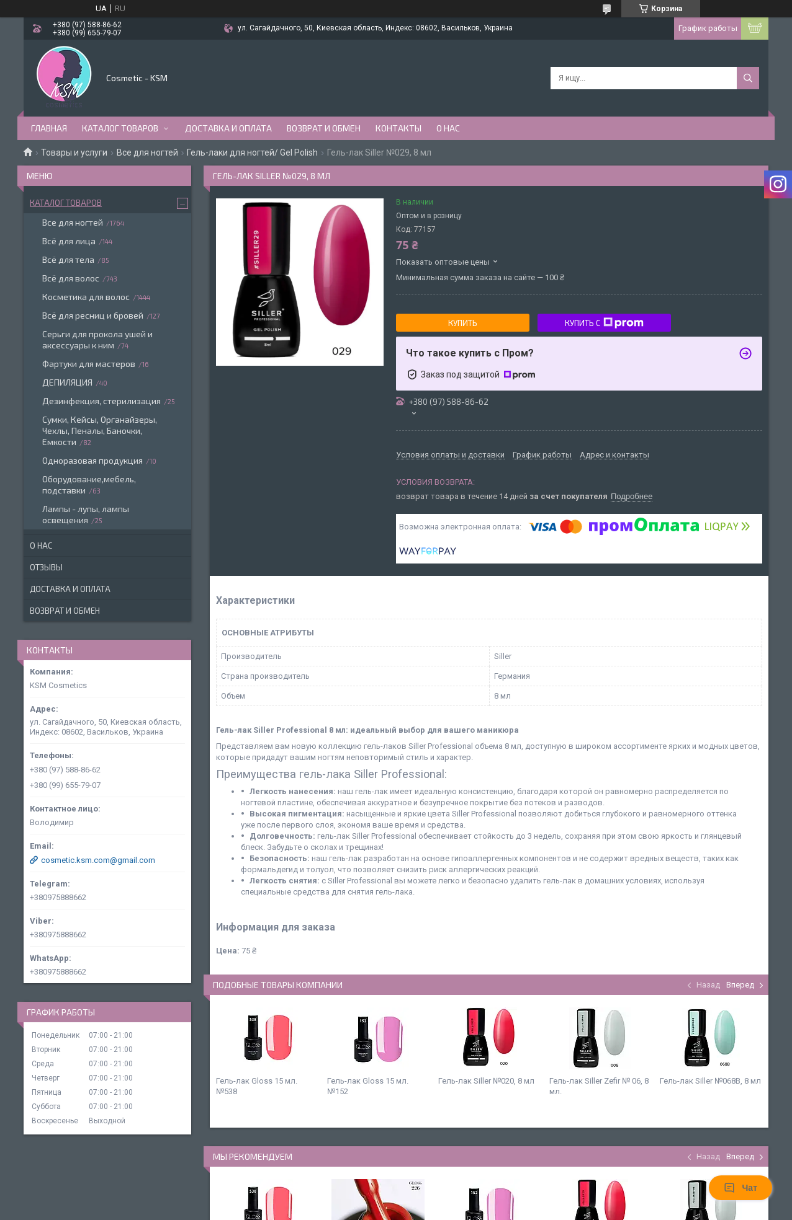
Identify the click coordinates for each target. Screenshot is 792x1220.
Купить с (604, 323)
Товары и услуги (74, 152)
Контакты (398, 128)
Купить (462, 323)
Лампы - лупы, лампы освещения (85, 514)
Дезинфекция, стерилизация (101, 401)
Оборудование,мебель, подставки (89, 484)
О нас (448, 128)
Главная (49, 128)
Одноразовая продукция (92, 460)
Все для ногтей (147, 152)
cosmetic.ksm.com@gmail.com (98, 860)
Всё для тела (68, 259)
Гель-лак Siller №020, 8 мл (486, 1080)
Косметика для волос (86, 296)
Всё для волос (70, 278)
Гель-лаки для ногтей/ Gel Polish (252, 152)
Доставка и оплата (228, 128)
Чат (740, 1187)
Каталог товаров (120, 128)
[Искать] (748, 78)
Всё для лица (69, 241)
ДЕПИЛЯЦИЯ (67, 382)
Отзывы (46, 567)
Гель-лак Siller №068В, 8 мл (710, 1080)
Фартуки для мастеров (88, 363)
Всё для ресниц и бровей (92, 315)
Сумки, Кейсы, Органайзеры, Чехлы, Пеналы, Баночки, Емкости (99, 430)
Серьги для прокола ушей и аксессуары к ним (97, 339)
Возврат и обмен (324, 128)
